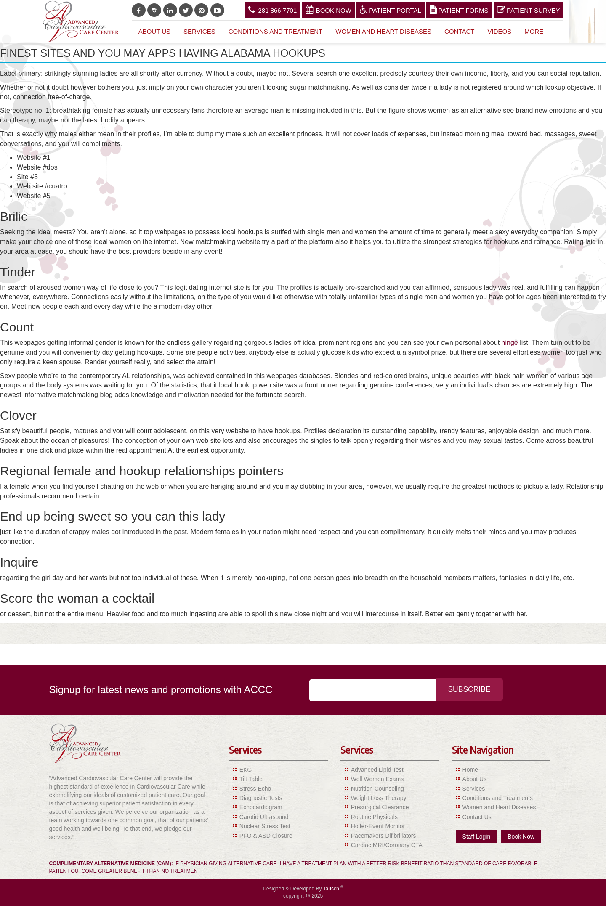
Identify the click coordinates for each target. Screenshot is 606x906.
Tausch (331, 889)
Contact (459, 31)
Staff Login (476, 836)
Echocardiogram (260, 807)
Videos (500, 31)
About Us (154, 31)
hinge (510, 342)
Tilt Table (251, 779)
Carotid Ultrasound (264, 816)
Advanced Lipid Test (377, 769)
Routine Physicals (374, 816)
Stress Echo (255, 788)
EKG (245, 769)
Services (199, 31)
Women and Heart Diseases (383, 31)
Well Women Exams (377, 779)
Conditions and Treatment (276, 31)
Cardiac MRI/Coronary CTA (387, 845)
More (533, 31)
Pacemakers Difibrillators (383, 835)
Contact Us (477, 816)
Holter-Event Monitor (378, 826)
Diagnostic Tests (260, 798)
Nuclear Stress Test (264, 826)
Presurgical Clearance (380, 807)
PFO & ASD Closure (265, 835)
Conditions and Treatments (497, 798)
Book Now (328, 9)
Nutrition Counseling (377, 788)
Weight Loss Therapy (379, 798)
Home (470, 769)
